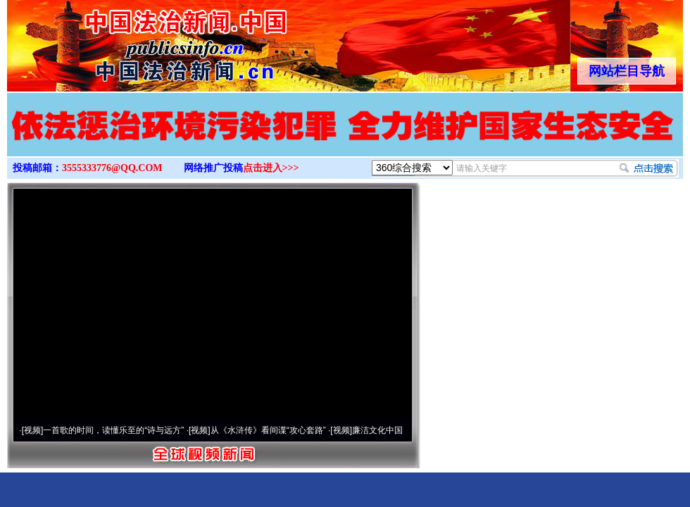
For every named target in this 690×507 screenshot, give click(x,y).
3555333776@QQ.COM (112, 168)
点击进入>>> (271, 168)
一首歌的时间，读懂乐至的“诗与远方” (113, 430)
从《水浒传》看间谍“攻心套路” (268, 430)
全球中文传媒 (123, 41)
